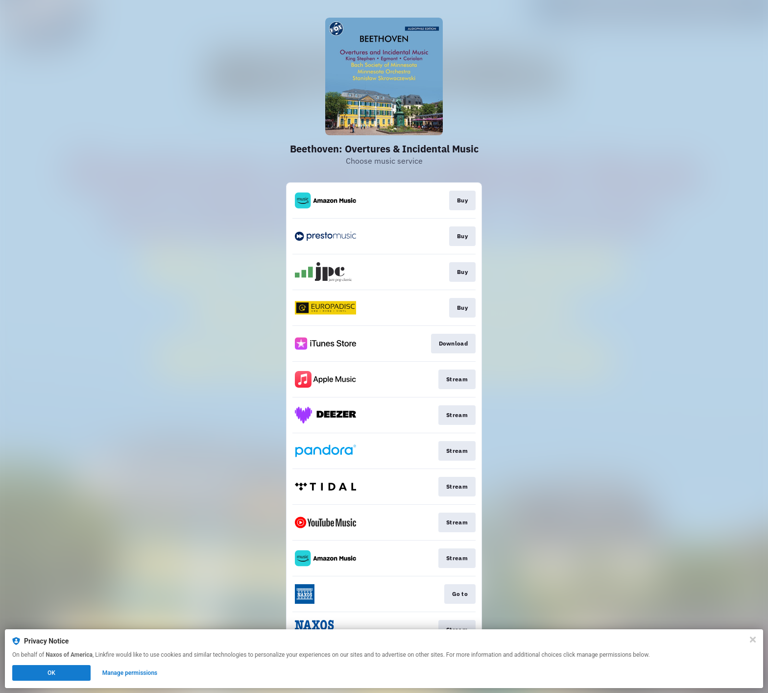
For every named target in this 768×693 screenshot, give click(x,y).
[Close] (753, 639)
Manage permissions (130, 672)
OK (51, 672)
